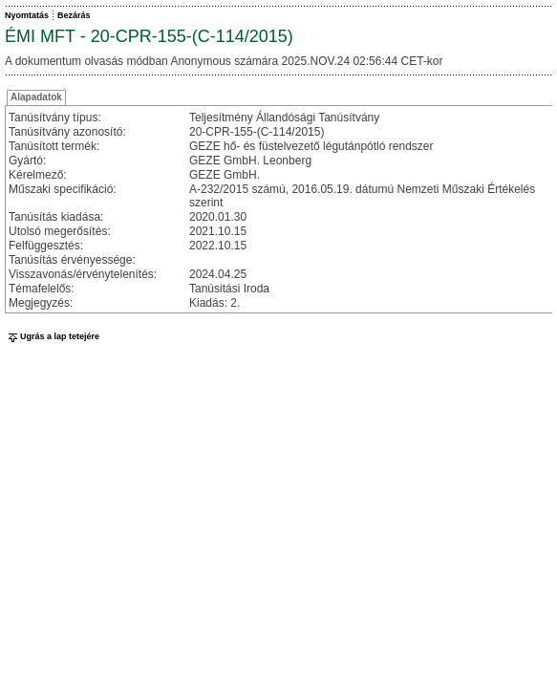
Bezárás (74, 15)
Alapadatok (36, 97)
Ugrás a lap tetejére (52, 336)
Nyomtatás (27, 15)
